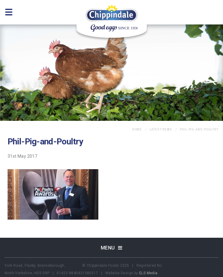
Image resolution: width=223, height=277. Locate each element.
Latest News (160, 129)
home (137, 129)
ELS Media (148, 273)
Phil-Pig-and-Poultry (199, 129)
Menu (112, 248)
